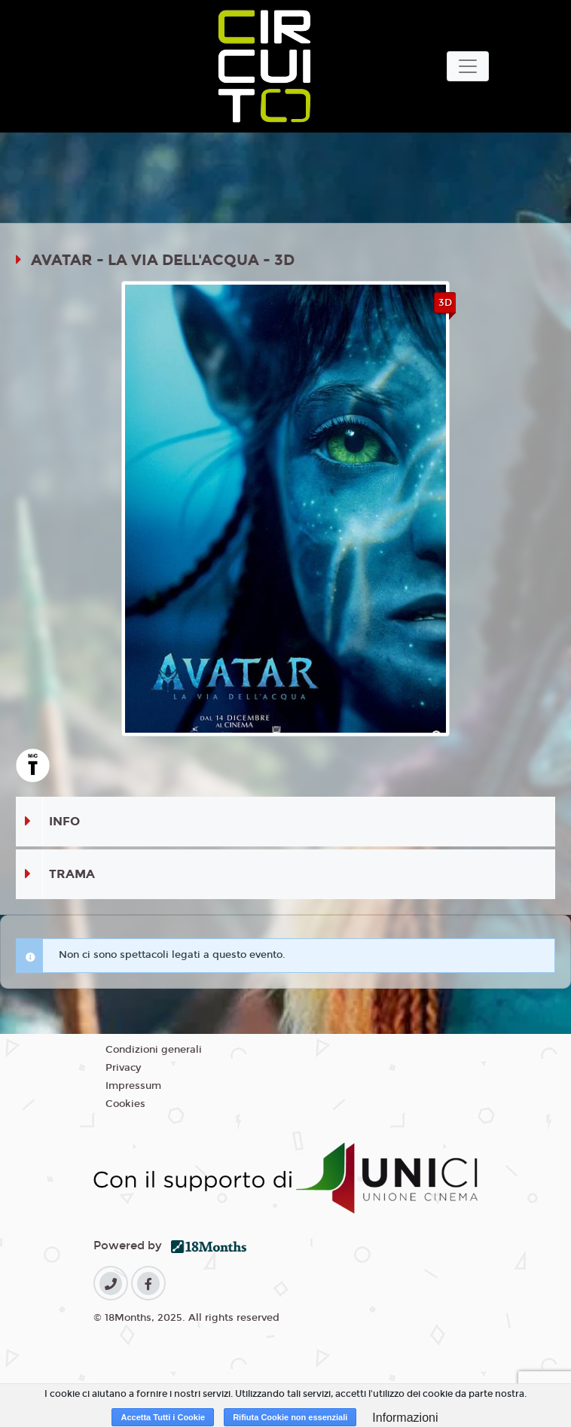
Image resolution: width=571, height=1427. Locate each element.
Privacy (123, 1068)
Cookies (125, 1104)
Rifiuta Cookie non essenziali (290, 1417)
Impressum (133, 1086)
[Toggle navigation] (468, 66)
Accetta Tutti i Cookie (163, 1417)
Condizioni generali (153, 1050)
